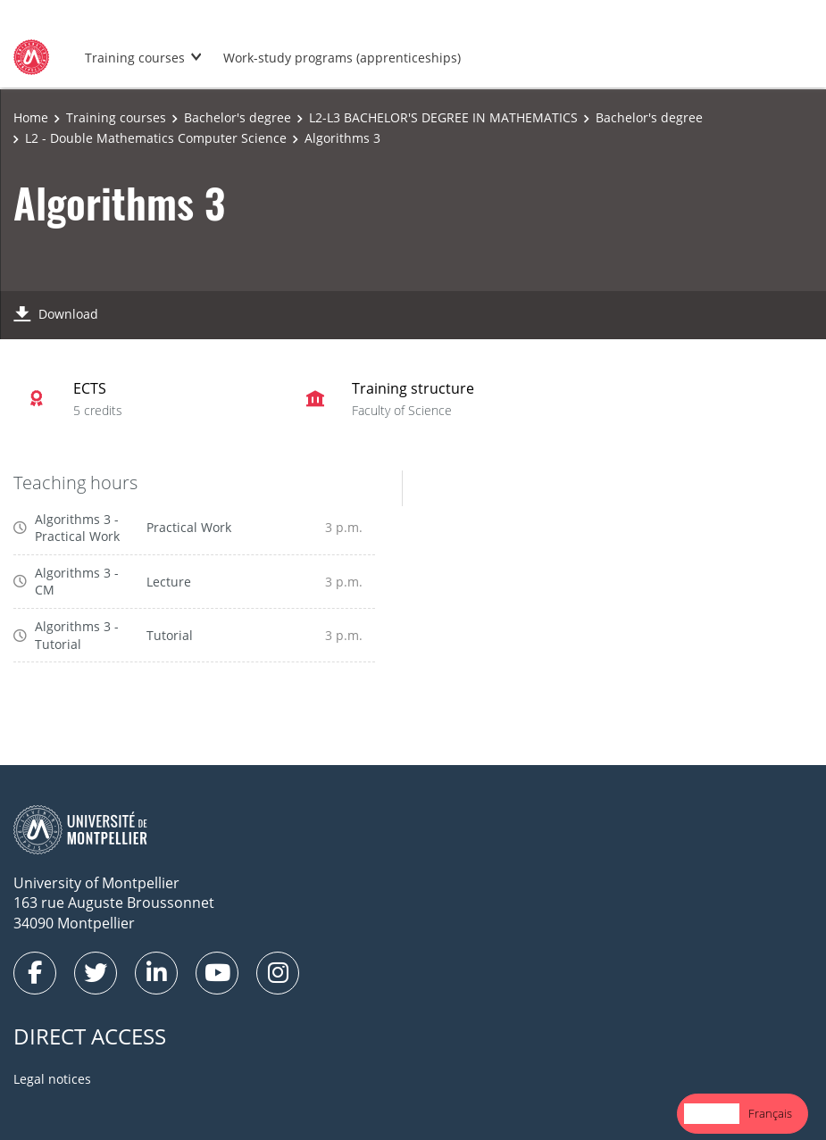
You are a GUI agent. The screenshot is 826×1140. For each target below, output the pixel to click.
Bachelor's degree (237, 117)
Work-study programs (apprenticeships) (342, 57)
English (711, 1113)
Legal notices (52, 1078)
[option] (770, 1113)
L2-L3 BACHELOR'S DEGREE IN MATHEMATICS (443, 117)
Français (770, 1113)
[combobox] (711, 1113)
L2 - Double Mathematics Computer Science (156, 137)
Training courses (135, 57)
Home (30, 117)
